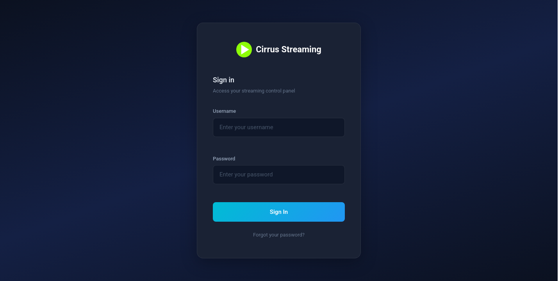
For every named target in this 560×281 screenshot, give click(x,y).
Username (224, 111)
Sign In (279, 211)
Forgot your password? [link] (279, 235)
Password (224, 159)
